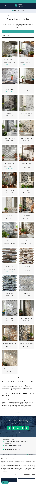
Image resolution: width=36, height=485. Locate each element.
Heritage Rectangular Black (26, 343)
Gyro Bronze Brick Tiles (9, 59)
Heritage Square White (9, 368)
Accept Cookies (9, 480)
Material (18, 15)
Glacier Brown (26, 86)
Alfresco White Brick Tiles (26, 113)
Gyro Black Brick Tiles (26, 59)
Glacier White (9, 318)
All (9, 35)
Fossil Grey (9, 241)
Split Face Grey (9, 86)
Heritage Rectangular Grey (26, 318)
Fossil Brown (26, 241)
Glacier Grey (10, 113)
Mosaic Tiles (12, 15)
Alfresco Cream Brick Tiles (26, 138)
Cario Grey (26, 190)
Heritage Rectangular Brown (9, 343)
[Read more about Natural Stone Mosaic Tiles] (18, 412)
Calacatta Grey (9, 293)
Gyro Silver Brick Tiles (9, 163)
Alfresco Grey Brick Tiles (9, 138)
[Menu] (3, 6)
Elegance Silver (26, 293)
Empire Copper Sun (9, 190)
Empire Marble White (26, 163)
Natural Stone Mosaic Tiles (27, 15)
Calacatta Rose (26, 266)
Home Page (5, 15)
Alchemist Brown (9, 266)
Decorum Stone (26, 215)
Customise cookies (26, 480)
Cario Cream (9, 215)
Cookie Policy (27, 474)
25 (6, 35)
